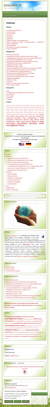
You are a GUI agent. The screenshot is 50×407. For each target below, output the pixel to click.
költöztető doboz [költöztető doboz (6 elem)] (36, 123)
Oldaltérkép (10, 23)
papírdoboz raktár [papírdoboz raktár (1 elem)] (41, 107)
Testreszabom (9, 401)
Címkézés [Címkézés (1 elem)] (16, 110)
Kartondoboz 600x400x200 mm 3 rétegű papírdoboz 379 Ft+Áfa (22, 61)
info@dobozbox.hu (14, 355)
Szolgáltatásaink (34, 12)
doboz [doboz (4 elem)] (23, 121)
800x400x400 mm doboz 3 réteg (14, 66)
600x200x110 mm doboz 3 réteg (14, 64)
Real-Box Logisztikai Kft (12, 235)
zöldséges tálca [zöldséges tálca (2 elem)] (14, 116)
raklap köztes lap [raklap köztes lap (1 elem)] (41, 112)
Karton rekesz (10, 96)
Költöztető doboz (11, 33)
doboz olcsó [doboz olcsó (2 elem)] (32, 116)
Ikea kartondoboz (37, 305)
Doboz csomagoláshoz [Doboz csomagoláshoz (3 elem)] (29, 118)
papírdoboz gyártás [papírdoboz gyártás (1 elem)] (15, 105)
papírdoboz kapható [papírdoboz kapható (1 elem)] (27, 107)
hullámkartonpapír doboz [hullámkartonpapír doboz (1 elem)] (10, 112)
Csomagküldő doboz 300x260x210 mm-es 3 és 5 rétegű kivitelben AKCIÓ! (24, 58)
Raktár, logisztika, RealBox (13, 85)
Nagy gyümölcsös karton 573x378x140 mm (18, 158)
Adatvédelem (14, 398)
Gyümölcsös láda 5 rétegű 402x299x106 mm (17, 75)
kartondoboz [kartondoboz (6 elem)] (22, 123)
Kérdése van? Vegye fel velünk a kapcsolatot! (27, 256)
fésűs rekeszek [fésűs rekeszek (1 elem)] (31, 321)
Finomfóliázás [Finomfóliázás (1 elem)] (8, 107)
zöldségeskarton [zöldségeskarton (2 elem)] (40, 116)
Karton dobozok (11, 94)
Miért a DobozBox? (12, 174)
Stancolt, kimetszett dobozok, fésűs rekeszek (18, 83)
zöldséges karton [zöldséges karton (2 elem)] (17, 336)
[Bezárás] (30, 390)
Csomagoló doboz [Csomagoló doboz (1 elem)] (9, 114)
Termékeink (13, 12)
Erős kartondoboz (11, 32)
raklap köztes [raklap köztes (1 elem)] (14, 114)
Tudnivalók (21, 12)
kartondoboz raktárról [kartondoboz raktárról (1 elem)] (19, 112)
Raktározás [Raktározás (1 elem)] (25, 110)
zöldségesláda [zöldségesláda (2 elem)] (9, 118)
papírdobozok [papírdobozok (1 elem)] (41, 332)
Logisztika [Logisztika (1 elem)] (12, 110)
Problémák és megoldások (14, 182)
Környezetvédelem (11, 45)
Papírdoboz (9, 81)
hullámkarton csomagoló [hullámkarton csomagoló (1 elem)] (9, 323)
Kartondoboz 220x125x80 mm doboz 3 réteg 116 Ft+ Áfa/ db (21, 70)
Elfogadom (25, 401)
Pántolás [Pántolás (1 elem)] (20, 110)
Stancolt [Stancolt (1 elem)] (18, 114)
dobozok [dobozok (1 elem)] (37, 114)
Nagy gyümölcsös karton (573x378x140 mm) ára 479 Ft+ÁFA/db (22, 56)
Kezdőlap (6, 12)
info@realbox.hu (12, 387)
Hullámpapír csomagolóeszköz (15, 178)
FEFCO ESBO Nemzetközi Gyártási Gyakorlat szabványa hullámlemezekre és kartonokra (25, 370)
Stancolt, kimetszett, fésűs (14, 180)
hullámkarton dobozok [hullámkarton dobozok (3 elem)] (22, 120)
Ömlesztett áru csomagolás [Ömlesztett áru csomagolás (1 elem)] (16, 107)
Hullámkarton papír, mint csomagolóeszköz (17, 40)
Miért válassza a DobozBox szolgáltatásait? (17, 47)
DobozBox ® (12, 5)
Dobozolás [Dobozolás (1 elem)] (36, 110)
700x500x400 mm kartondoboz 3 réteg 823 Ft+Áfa (19, 63)
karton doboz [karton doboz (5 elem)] (31, 121)
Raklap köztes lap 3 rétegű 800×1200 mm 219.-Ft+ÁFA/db (20, 73)
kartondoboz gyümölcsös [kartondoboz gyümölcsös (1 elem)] (34, 105)
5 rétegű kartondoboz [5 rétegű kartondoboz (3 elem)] (27, 316)
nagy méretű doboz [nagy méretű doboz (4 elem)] (37, 120)
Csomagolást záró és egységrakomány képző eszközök (20, 92)
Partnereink (10, 35)
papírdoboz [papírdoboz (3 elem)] (17, 118)
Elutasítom (17, 401)
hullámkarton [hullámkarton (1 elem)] (8, 105)
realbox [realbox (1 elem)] (22, 107)
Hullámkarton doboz (12, 80)
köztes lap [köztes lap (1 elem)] (42, 105)
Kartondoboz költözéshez (13, 54)
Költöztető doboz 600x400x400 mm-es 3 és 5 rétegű (19, 59)
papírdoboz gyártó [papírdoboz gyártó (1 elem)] (28, 332)
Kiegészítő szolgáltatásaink (13, 78)
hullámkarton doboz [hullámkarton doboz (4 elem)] (13, 121)
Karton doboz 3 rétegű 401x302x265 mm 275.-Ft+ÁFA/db (20, 76)
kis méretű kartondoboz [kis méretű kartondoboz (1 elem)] (34, 327)
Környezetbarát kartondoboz (14, 30)
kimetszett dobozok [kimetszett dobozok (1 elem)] (23, 114)
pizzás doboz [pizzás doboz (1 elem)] (35, 112)
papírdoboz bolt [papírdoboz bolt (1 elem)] (34, 107)
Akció (26, 12)
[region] (17, 396)
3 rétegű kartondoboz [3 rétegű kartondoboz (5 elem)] (13, 316)
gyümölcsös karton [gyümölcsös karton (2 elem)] (23, 116)
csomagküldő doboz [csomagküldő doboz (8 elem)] (15, 125)
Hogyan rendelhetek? (12, 48)
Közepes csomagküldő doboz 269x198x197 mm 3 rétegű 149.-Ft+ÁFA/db (24, 68)
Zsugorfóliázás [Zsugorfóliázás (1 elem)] (30, 110)
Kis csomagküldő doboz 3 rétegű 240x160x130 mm (19, 71)
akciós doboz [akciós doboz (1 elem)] (41, 110)
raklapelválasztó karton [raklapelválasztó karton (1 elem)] (32, 114)
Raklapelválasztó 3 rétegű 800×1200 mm (17, 170)
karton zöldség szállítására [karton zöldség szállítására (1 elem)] (24, 105)
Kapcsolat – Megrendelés (10, 16)
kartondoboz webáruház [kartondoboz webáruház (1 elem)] (28, 112)
